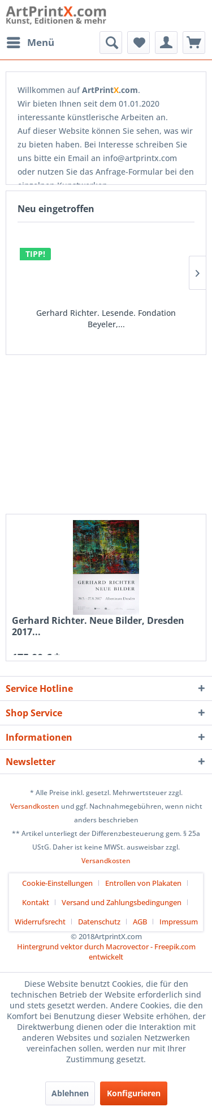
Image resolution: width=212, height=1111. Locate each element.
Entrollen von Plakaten (143, 883)
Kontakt (35, 902)
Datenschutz (99, 921)
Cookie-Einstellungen (57, 883)
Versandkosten (34, 806)
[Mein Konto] (166, 42)
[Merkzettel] (138, 42)
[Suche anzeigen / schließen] (110, 42)
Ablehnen (70, 1093)
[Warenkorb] (194, 42)
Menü (30, 41)
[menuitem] (30, 42)
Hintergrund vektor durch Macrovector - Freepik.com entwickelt (106, 951)
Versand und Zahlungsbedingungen (121, 902)
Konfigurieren (134, 1093)
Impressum (178, 921)
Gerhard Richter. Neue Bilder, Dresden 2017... (98, 626)
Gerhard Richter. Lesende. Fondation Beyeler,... (106, 318)
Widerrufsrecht (40, 921)
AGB (140, 921)
